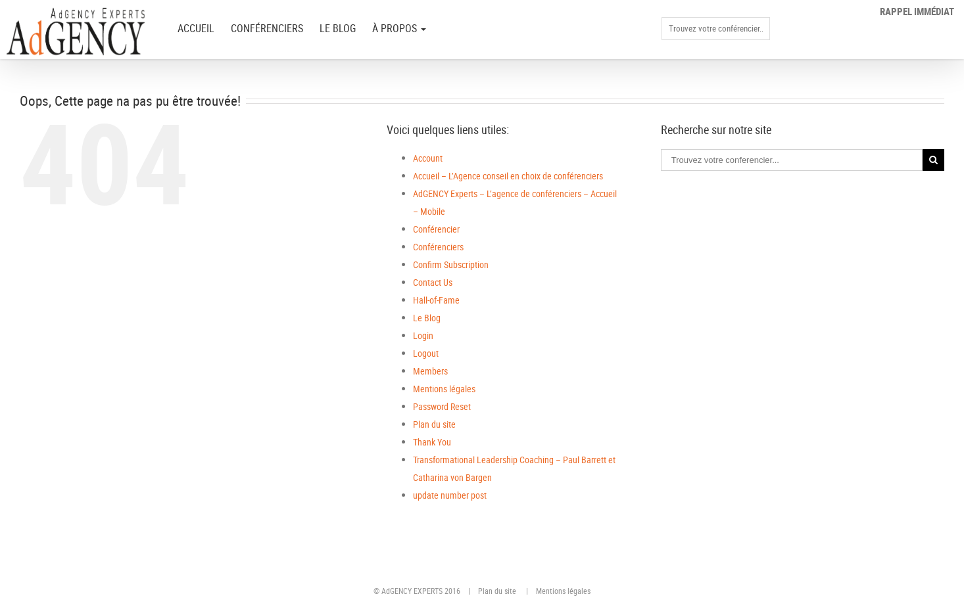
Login (423, 335)
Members (430, 371)
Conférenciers (267, 28)
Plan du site (434, 424)
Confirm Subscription (451, 264)
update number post (450, 495)
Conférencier (436, 229)
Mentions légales (444, 388)
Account (428, 158)
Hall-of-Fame (436, 300)
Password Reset (442, 406)
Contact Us (432, 282)
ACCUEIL (196, 28)
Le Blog (338, 28)
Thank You (432, 442)
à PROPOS (399, 28)
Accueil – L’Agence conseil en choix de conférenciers (508, 176)
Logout (426, 353)
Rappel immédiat (917, 11)
